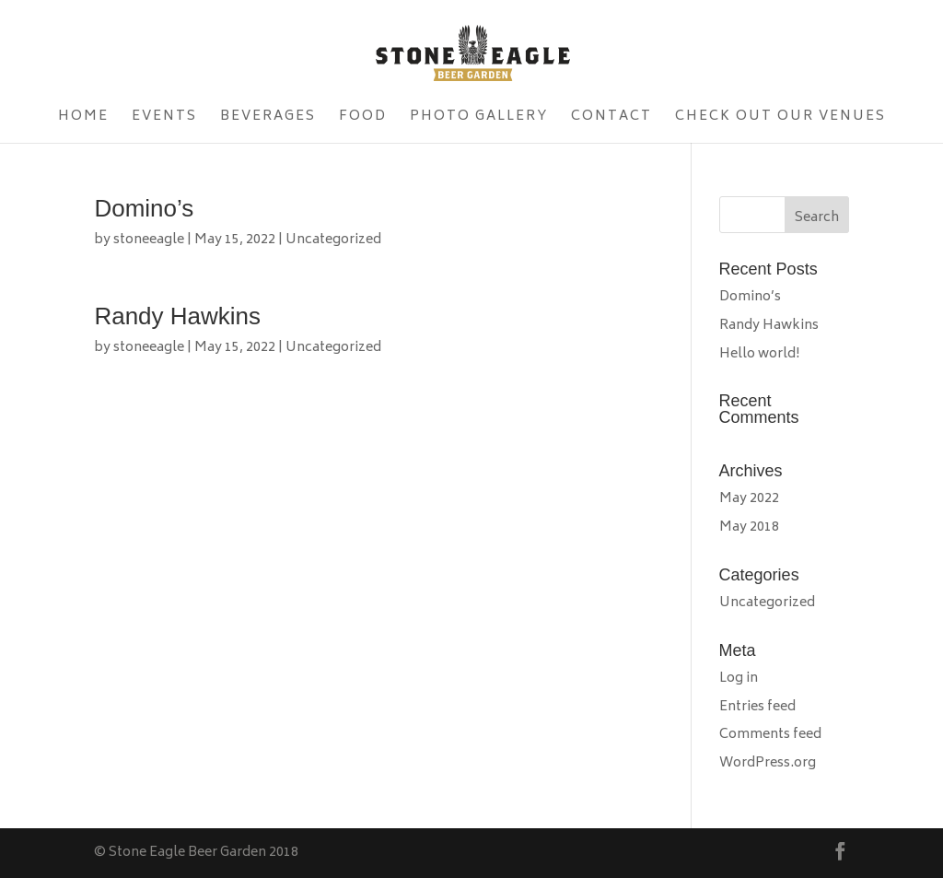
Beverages (268, 119)
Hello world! (759, 354)
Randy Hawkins (177, 316)
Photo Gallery (479, 119)
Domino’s (143, 208)
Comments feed (770, 734)
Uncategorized (333, 240)
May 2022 (749, 498)
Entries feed (757, 707)
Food (363, 119)
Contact (611, 119)
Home (83, 119)
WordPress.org (767, 763)
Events (164, 119)
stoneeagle (148, 240)
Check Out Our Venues (780, 119)
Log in (738, 678)
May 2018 (749, 527)
